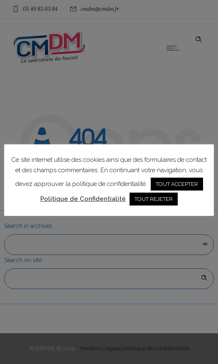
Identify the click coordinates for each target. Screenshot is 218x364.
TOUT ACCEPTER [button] (177, 184)
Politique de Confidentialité (83, 199)
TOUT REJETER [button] (154, 199)
